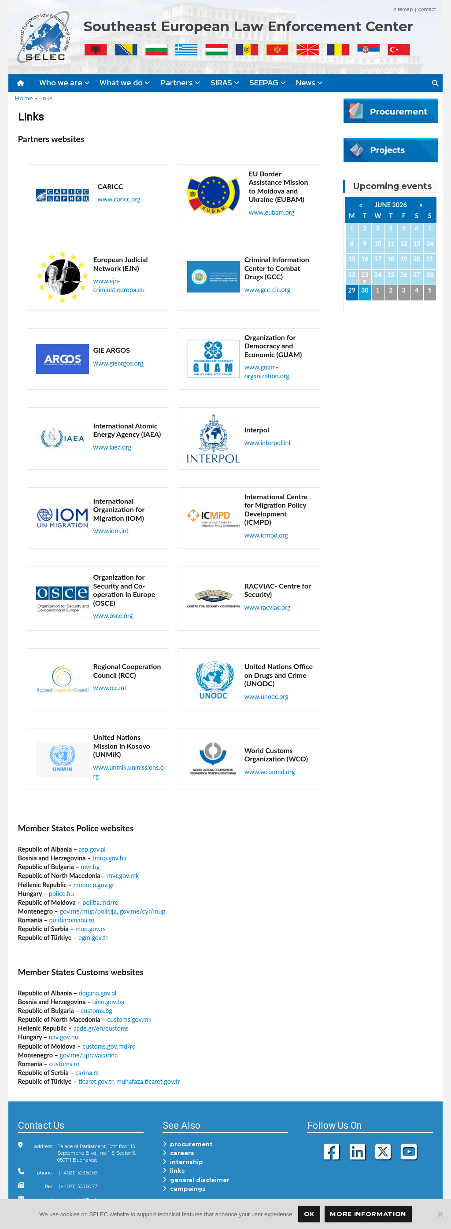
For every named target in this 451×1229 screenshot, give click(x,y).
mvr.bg (90, 867)
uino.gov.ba (108, 1002)
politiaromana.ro (72, 920)
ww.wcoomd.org (272, 771)
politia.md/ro (100, 902)
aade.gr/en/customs (101, 1028)
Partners (180, 82)
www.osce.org (113, 615)
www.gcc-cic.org (267, 289)
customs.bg (96, 1010)
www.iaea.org (112, 447)
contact (427, 9)
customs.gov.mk (129, 1019)
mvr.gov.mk (123, 875)
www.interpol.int (267, 442)
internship (183, 1161)
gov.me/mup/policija (88, 911)
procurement (188, 1144)
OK (309, 1214)
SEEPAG (267, 82)
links (174, 1170)
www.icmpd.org (266, 535)
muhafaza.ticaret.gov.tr (148, 1081)
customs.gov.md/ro (109, 1046)
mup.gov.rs (90, 929)
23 (365, 274)
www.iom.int (111, 530)
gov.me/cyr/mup (143, 911)
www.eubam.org (272, 212)
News (309, 82)
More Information (368, 1214)
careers (178, 1152)
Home (24, 98)
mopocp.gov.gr (94, 885)
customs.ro (64, 1064)
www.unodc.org (266, 696)
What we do (125, 82)
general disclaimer (196, 1179)
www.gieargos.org (118, 363)
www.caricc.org (119, 199)
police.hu (61, 893)
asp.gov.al (92, 849)
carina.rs (87, 1072)
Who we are (64, 82)
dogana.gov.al (98, 993)
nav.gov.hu (63, 1037)
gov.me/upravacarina (89, 1055)
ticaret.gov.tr (95, 1081)
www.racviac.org (267, 607)
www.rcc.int (110, 687)
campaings (184, 1188)
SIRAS (225, 82)
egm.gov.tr (92, 937)
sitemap (403, 9)
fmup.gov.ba (109, 858)
